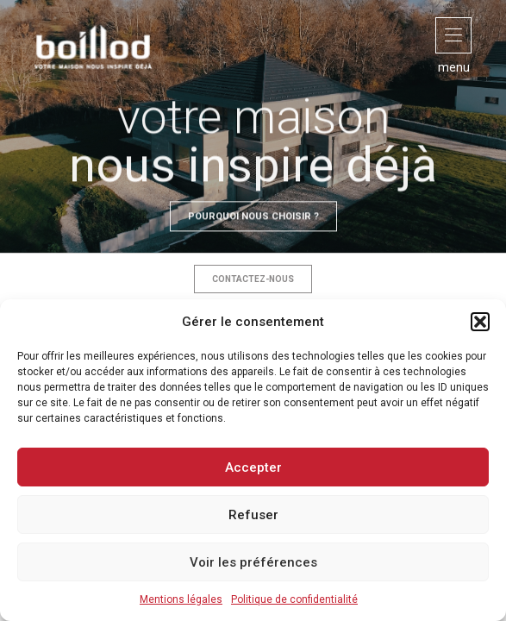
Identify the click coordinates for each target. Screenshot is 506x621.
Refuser (253, 515)
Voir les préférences (253, 562)
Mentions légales (181, 599)
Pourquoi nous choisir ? (253, 236)
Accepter (253, 467)
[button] (480, 321)
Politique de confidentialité (294, 599)
